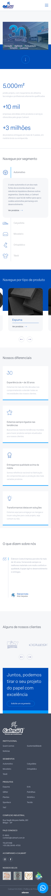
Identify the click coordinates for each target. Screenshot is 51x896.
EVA (29, 787)
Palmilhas (31, 792)
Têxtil (5, 774)
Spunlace (7, 803)
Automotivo (8, 764)
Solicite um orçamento (20, 704)
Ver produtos (15, 211)
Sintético (31, 797)
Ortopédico (32, 769)
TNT (4, 808)
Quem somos (8, 746)
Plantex (6, 797)
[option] (25, 309)
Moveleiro (7, 769)
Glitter (5, 792)
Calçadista (31, 764)
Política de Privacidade (33, 889)
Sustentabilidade (34, 746)
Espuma (6, 787)
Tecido (30, 803)
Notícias (6, 751)
